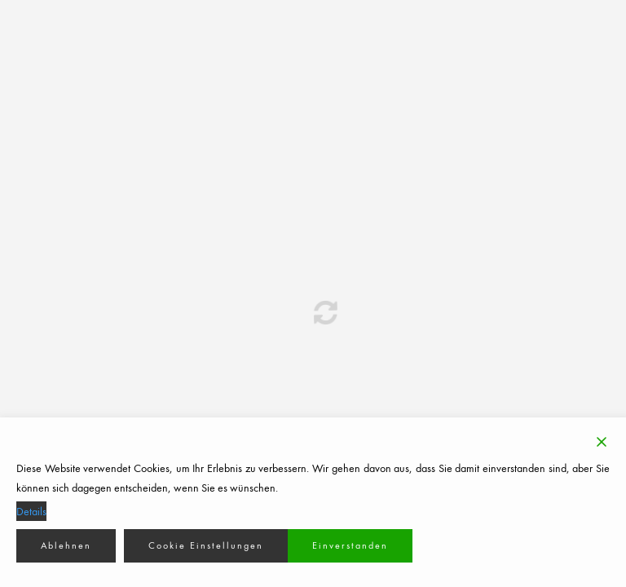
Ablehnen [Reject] (66, 545)
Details (31, 511)
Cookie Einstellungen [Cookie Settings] (205, 545)
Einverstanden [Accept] (350, 545)
